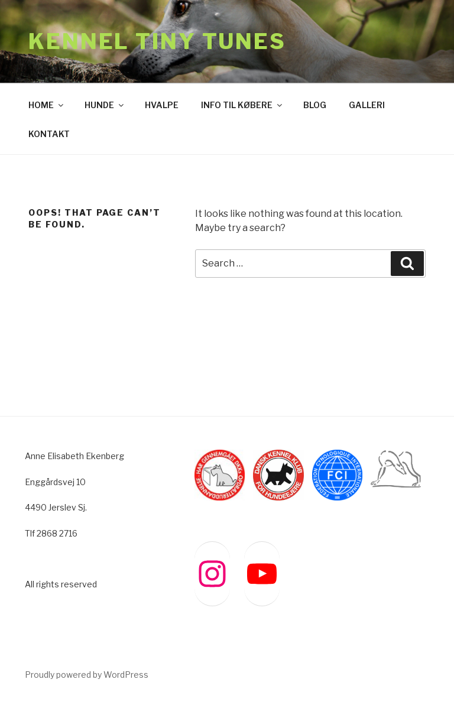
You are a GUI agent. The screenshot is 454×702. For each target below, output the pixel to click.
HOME (46, 105)
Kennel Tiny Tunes (157, 41)
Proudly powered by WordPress (86, 675)
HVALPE (162, 105)
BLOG (314, 105)
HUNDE (105, 105)
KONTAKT (49, 134)
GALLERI (367, 105)
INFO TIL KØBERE (242, 105)
